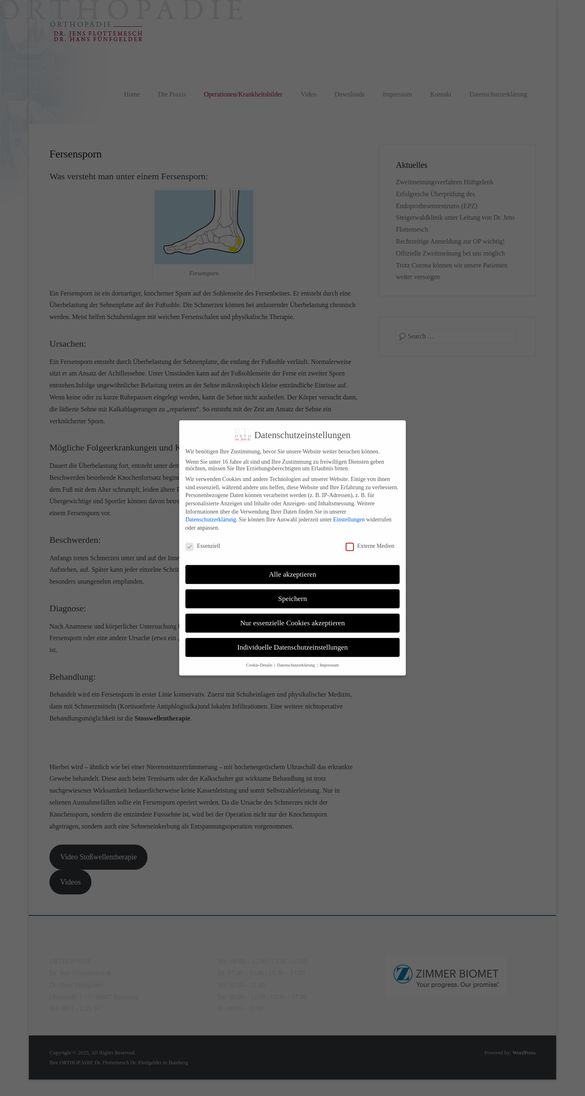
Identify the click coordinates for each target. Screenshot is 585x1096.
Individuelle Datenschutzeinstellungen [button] (292, 640)
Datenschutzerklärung (210, 512)
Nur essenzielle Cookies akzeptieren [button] (292, 615)
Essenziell (202, 538)
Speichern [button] (292, 591)
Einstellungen (349, 512)
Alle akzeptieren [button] (292, 567)
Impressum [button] (329, 657)
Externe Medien (370, 538)
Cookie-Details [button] (259, 657)
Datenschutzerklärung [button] (296, 657)
